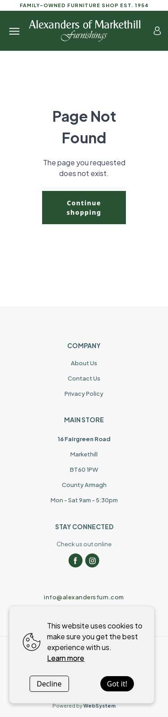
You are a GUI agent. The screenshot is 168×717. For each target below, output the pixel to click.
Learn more (65, 658)
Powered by (84, 705)
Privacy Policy (84, 393)
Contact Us (84, 378)
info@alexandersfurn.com (84, 597)
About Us (84, 363)
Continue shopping (84, 208)
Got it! (117, 684)
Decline (49, 684)
